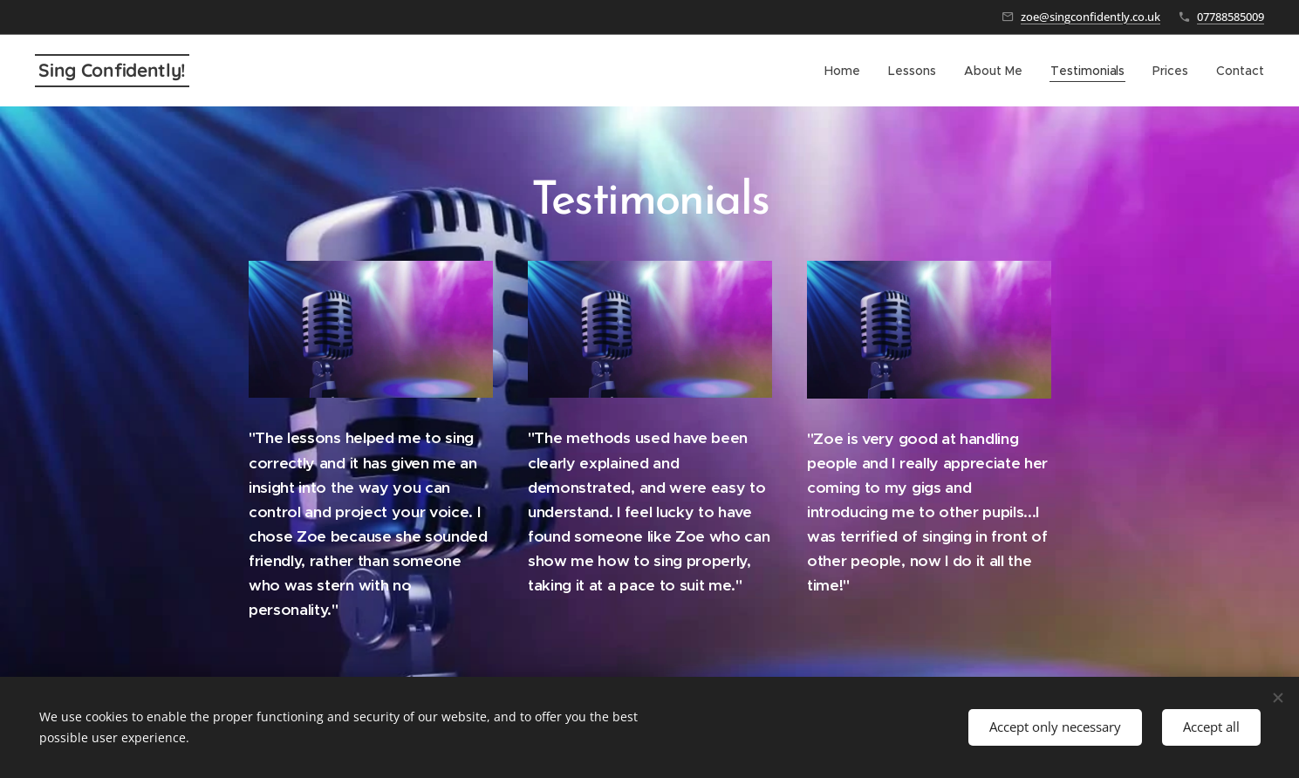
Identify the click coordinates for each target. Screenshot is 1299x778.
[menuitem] (846, 70)
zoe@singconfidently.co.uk (1090, 16)
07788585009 (1230, 16)
